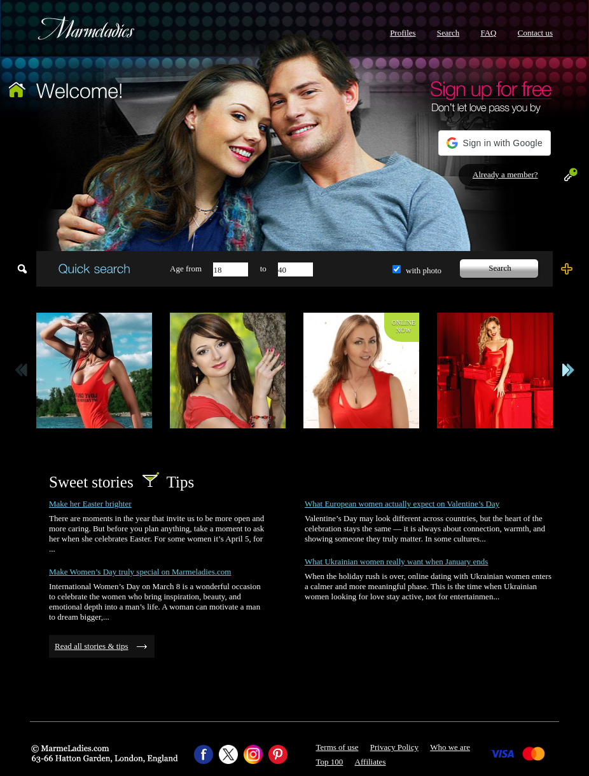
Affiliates (370, 761)
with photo (423, 270)
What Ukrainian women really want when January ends (396, 561)
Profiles (402, 32)
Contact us (535, 32)
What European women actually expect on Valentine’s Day (402, 503)
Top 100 (329, 761)
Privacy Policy (394, 747)
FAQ (488, 32)
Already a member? (505, 174)
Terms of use (337, 747)
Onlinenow (403, 326)
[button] (494, 143)
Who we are (450, 747)
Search (448, 32)
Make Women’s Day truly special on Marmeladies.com (140, 571)
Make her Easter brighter (90, 503)
